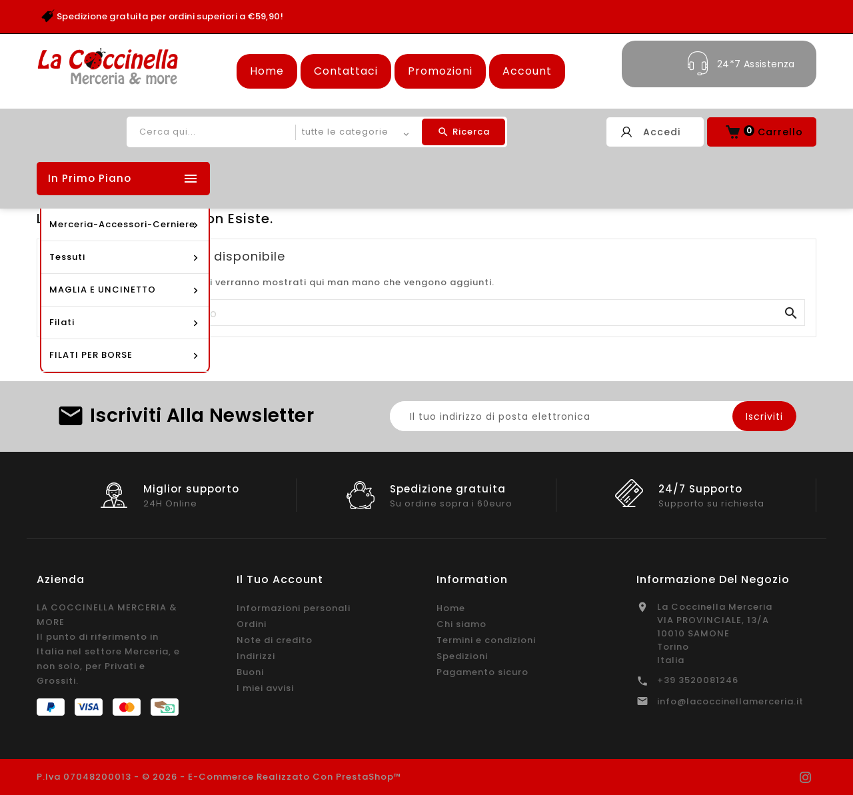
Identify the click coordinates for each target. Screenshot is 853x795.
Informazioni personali (294, 608)
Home (267, 71)
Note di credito (275, 640)
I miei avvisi (265, 688)
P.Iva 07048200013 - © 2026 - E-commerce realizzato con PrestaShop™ (219, 776)
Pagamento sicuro (482, 672)
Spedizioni (462, 656)
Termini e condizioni (486, 640)
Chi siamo (461, 624)
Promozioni (440, 71)
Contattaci (346, 71)
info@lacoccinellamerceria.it (730, 701)
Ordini (252, 624)
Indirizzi (256, 656)
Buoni (250, 672)
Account (527, 71)
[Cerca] (426, 313)
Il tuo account (280, 579)
